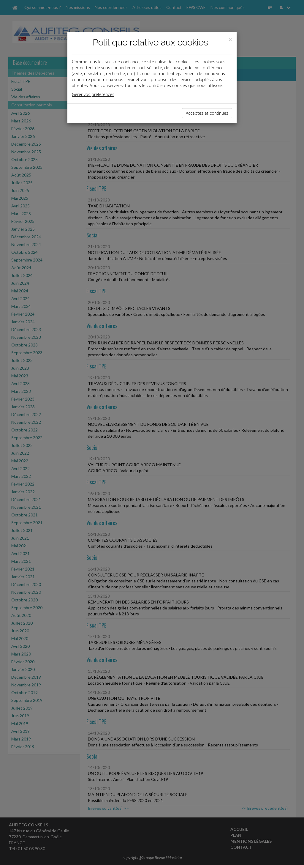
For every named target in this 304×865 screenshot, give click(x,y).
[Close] (230, 40)
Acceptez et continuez (207, 113)
